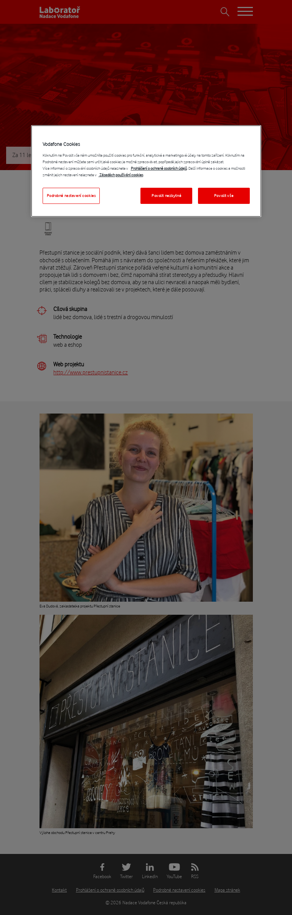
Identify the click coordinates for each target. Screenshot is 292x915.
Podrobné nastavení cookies (71, 195)
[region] (146, 171)
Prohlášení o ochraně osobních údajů (159, 168)
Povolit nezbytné (166, 195)
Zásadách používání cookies (121, 174)
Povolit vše (223, 195)
